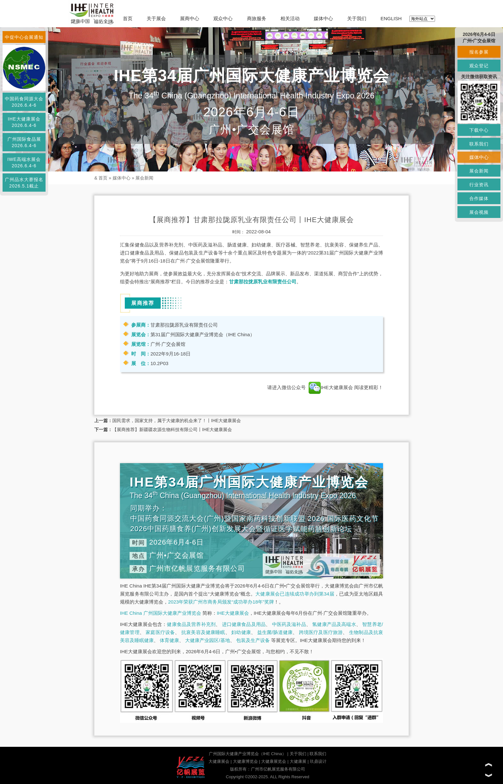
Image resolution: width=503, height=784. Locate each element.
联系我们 (318, 753)
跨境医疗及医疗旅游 (321, 632)
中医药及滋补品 (289, 624)
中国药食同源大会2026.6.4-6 (24, 102)
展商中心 (189, 18)
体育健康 (169, 640)
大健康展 (298, 761)
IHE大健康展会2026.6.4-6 (24, 122)
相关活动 (290, 18)
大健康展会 (219, 761)
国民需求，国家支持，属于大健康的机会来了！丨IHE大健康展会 (176, 420)
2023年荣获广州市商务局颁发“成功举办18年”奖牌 (221, 602)
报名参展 (479, 51)
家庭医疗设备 (160, 632)
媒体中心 (323, 18)
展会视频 (479, 212)
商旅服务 (256, 18)
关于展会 (156, 18)
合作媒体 (479, 198)
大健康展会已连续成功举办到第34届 (294, 593)
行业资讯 (479, 184)
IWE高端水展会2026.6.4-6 (24, 162)
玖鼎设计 (318, 761)
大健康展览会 (273, 761)
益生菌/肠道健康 (275, 632)
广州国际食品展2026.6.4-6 (24, 142)
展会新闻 (144, 177)
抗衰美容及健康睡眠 (203, 632)
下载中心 (479, 130)
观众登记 (479, 65)
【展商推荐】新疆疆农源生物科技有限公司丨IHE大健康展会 (172, 429)
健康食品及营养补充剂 (191, 624)
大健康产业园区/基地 (207, 640)
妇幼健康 (241, 632)
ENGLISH (391, 18)
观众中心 (223, 18)
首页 (127, 18)
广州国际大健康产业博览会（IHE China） (247, 753)
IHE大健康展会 (330, 387)
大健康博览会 (245, 761)
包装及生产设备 (253, 640)
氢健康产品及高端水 (334, 624)
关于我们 (356, 18)
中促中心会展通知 (24, 37)
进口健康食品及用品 (244, 624)
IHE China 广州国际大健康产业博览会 (160, 613)
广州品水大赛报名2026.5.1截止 (24, 182)
